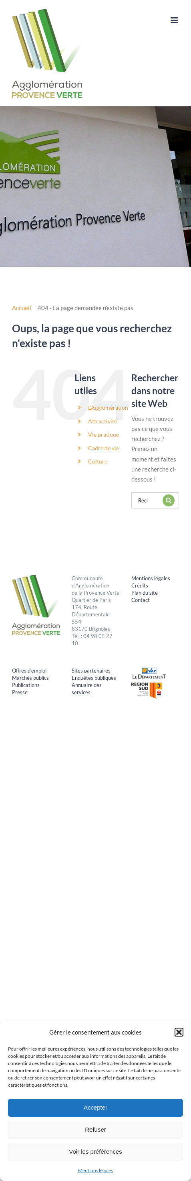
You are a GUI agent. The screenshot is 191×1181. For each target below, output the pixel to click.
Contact (140, 600)
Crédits (139, 585)
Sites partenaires (91, 670)
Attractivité (102, 421)
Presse (20, 692)
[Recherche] (169, 500)
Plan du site (144, 592)
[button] (179, 1032)
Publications (26, 685)
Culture (97, 461)
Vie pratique (103, 434)
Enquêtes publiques (94, 678)
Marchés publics (30, 678)
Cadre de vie (103, 448)
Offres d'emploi (29, 670)
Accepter (95, 1107)
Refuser (95, 1129)
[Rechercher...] (145, 500)
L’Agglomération (108, 407)
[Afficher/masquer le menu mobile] (175, 20)
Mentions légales (95, 1170)
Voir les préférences (95, 1151)
